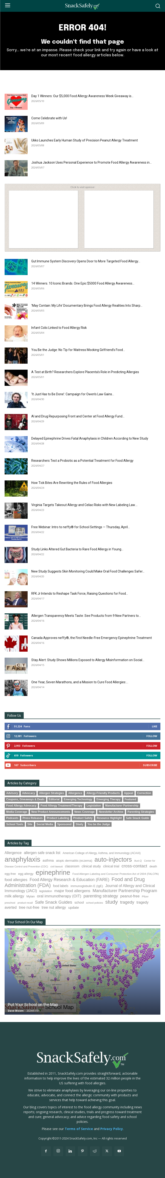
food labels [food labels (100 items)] (60, 886)
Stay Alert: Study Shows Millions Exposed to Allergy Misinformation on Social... (87, 660)
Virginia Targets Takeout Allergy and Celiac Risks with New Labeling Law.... (84, 505)
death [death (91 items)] (153, 866)
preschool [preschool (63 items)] (10, 902)
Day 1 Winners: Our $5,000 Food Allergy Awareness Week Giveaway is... (82, 96)
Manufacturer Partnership (122, 805)
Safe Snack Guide (137, 818)
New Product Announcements (50, 811)
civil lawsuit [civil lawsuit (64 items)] (56, 866)
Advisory (12, 793)
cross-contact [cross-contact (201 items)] (134, 865)
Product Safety (83, 818)
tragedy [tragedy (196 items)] (127, 902)
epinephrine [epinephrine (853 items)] (53, 872)
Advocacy (28, 793)
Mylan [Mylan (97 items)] (30, 896)
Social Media (45, 824)
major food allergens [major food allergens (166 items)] (72, 890)
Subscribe (150, 765)
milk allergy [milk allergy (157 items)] (14, 896)
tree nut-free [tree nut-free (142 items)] (29, 907)
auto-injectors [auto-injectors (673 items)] (113, 859)
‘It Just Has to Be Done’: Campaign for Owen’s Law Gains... (72, 394)
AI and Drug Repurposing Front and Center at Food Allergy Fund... (77, 416)
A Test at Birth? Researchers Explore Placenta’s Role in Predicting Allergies (85, 372)
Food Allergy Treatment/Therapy (61, 805)
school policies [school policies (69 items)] (94, 902)
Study (79, 824)
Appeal (128, 793)
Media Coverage (16, 811)
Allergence (75, 793)
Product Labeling (58, 818)
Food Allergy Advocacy (21, 805)
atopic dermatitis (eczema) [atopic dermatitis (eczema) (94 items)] (74, 860)
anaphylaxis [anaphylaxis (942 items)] (22, 859)
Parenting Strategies (140, 811)
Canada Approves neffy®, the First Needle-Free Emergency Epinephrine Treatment (91, 638)
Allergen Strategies (51, 793)
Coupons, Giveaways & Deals (25, 799)
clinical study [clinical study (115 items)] (91, 866)
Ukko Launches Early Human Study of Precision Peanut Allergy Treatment (84, 140)
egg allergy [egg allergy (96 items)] (25, 873)
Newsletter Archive (111, 811)
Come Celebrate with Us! (49, 118)
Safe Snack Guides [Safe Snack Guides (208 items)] (53, 902)
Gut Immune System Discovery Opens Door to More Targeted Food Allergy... (85, 261)
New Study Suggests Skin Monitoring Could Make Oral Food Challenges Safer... (88, 571)
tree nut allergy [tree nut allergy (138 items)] (54, 907)
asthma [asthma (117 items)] (48, 860)
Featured (130, 799)
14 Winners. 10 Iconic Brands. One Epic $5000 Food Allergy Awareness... (82, 283)
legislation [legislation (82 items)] (45, 891)
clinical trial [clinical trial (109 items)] (111, 866)
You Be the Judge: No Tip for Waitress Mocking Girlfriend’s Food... (78, 350)
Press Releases (33, 818)
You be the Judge (98, 824)
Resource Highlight (109, 818)
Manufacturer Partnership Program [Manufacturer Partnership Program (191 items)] (125, 890)
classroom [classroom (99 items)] (72, 866)
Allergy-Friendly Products (103, 793)
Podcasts (12, 818)
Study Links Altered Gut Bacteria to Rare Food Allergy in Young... (77, 549)
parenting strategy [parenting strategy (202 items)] (101, 895)
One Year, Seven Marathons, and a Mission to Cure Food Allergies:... (79, 682)
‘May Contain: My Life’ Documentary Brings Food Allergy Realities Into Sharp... (86, 305)
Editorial (54, 799)
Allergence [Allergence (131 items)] (13, 853)
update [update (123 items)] (73, 907)
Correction (144, 793)
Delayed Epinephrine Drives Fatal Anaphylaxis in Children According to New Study (89, 438)
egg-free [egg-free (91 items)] (10, 873)
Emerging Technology (78, 799)
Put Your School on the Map (33, 1004)
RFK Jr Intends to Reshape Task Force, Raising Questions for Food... (79, 593)
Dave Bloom (15, 1010)
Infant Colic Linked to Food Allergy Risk (59, 328)
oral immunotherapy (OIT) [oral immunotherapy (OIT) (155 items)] (59, 896)
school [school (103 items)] (79, 902)
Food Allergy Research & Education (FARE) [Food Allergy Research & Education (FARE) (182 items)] (69, 879)
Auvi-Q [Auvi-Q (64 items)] (138, 860)
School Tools (14, 824)
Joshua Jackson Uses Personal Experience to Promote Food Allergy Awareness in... (91, 162)
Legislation (94, 805)
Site (29, 824)
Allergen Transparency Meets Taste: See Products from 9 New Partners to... (86, 615)
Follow (151, 736)
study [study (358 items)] (111, 902)
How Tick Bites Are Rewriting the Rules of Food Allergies (71, 483)
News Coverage (84, 811)
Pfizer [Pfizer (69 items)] (145, 896)
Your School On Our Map (25, 922)
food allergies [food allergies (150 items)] (16, 880)
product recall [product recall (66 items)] (25, 902)
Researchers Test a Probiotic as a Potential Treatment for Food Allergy (82, 460)
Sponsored (64, 824)
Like (154, 726)
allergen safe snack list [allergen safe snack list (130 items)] (42, 853)
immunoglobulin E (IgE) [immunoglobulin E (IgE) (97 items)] (87, 886)
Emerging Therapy (108, 799)
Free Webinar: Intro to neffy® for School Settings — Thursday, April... (80, 527)
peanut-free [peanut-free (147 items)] (130, 896)
